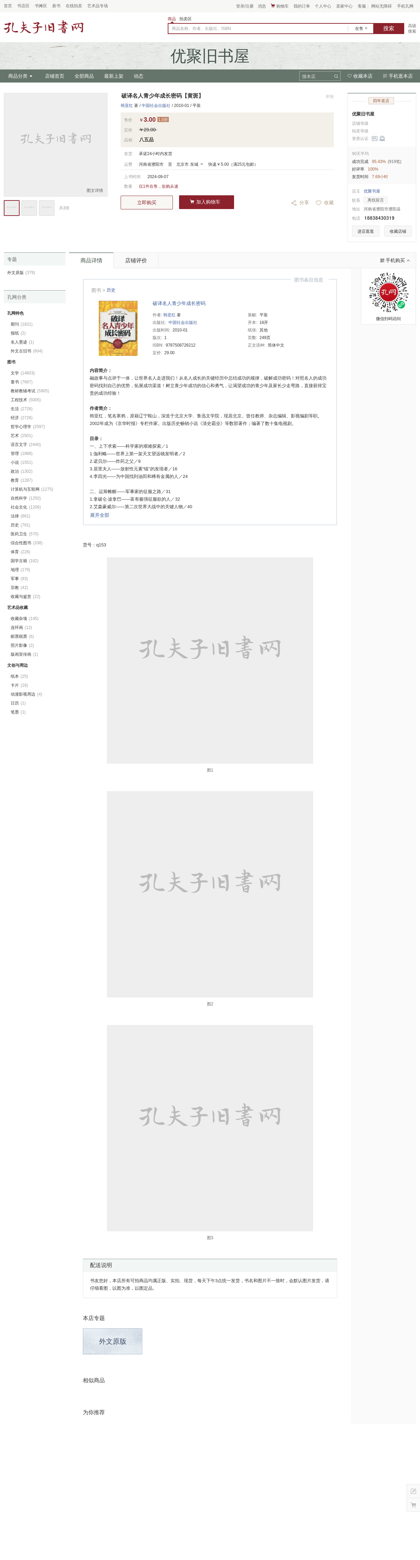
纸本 (19, 676)
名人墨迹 (22, 342)
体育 (20, 551)
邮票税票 (22, 636)
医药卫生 (24, 534)
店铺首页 (54, 76)
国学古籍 (24, 560)
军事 (19, 578)
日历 (18, 703)
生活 (22, 408)
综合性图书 (27, 543)
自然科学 (26, 498)
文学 (23, 373)
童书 (22, 382)
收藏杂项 (24, 618)
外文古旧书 (27, 351)
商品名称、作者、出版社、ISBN (201, 28)
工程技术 (26, 399)
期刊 (22, 324)
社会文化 (26, 507)
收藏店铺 (398, 231)
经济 (22, 417)
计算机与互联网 (32, 489)
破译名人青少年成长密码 (179, 303)
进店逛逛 (365, 231)
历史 (111, 290)
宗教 (19, 587)
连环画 (21, 627)
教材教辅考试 (30, 391)
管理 (22, 453)
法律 (20, 516)
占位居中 (44, 27)
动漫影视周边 (26, 694)
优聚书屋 (372, 191)
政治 (22, 471)
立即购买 (146, 202)
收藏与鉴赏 (25, 596)
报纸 (18, 333)
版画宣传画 (24, 654)
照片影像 (22, 645)
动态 (138, 76)
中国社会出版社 (156, 105)
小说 (22, 462)
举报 (329, 96)
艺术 (22, 435)
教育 (22, 480)
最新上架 (113, 76)
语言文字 (26, 444)
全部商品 (84, 76)
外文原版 (112, 1341)
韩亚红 (127, 105)
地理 (20, 569)
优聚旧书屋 (363, 114)
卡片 (19, 685)
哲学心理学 (28, 426)
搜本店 (309, 76)
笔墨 (18, 712)
